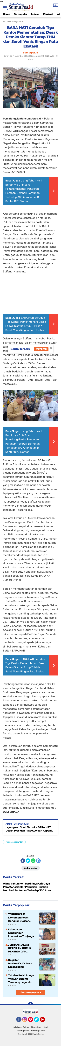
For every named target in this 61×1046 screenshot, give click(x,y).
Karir (46, 1027)
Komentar (30, 868)
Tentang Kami (38, 1030)
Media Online (16, 4)
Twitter (38, 1021)
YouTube (44, 1021)
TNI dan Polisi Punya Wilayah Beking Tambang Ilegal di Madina (21, 979)
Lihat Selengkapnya (30, 992)
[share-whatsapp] (33, 860)
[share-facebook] (22, 860)
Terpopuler (20, 14)
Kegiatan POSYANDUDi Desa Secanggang (20, 963)
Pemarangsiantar (14, 842)
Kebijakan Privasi (21, 1027)
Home (6, 14)
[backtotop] (31, 1005)
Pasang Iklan (22, 1030)
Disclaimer (36, 1027)
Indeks (35, 14)
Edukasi (48, 14)
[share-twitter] (28, 860)
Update (41, 349)
